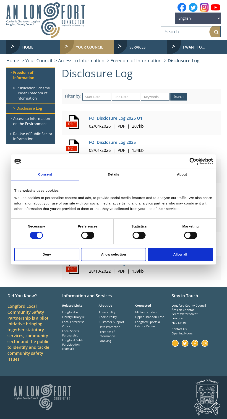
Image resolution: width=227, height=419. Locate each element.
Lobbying (105, 341)
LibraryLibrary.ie (73, 317)
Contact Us (179, 329)
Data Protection (109, 327)
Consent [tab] (45, 174)
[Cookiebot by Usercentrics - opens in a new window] (193, 161)
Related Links (72, 305)
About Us (105, 305)
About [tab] (182, 174)
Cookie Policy (108, 317)
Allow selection (113, 254)
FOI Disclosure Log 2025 (112, 142)
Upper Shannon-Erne (149, 317)
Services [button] (138, 47)
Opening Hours (182, 333)
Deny (47, 254)
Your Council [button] (89, 47)
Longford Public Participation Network (73, 344)
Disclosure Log (184, 60)
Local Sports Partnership (70, 333)
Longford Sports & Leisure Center (147, 324)
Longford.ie (70, 312)
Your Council (38, 60)
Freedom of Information (136, 60)
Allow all (180, 254)
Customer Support (111, 322)
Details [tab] (113, 174)
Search (178, 96)
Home (27, 47)
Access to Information (81, 60)
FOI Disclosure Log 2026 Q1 (116, 118)
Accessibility (107, 312)
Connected (143, 305)
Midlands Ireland (146, 312)
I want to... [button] (194, 47)
